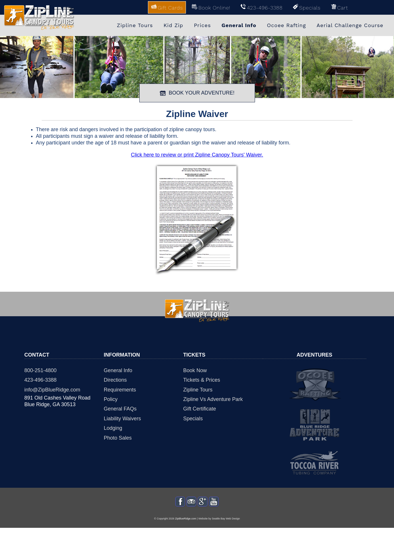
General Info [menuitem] (239, 25)
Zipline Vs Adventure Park (213, 399)
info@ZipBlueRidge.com (52, 390)
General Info (118, 370)
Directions (115, 380)
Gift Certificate (199, 409)
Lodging (113, 428)
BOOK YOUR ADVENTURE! (197, 93)
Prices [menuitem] (202, 25)
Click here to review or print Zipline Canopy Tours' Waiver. (197, 155)
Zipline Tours (198, 390)
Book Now (195, 370)
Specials (193, 418)
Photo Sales (118, 438)
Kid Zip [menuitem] (173, 25)
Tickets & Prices (201, 380)
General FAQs (120, 409)
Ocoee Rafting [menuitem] (286, 25)
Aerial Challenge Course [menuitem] (350, 25)
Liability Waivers (122, 418)
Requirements (120, 390)
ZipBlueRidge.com (185, 523)
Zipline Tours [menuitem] (135, 25)
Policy (111, 399)
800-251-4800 (40, 370)
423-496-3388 (40, 380)
